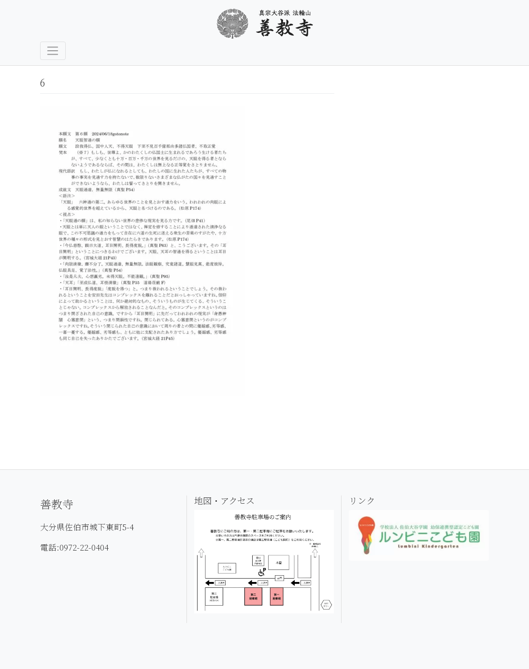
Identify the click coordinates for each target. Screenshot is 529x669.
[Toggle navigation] (53, 51)
